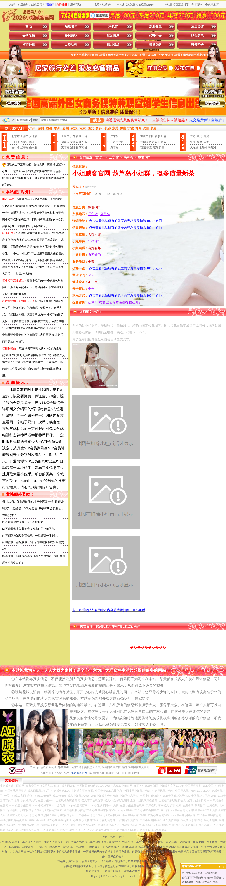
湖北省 (74, 147)
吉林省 (16, 147)
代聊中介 (155, 35)
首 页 (29, 26)
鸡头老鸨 (197, 35)
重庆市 (144, 136)
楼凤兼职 (71, 35)
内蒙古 (24, 141)
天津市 (24, 136)
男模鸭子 (197, 44)
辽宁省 (24, 147)
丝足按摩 (113, 35)
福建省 (65, 141)
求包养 (113, 26)
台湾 (206, 136)
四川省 (153, 136)
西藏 (143, 147)
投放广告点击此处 (113, 836)
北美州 (203, 147)
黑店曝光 (71, 26)
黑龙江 (33, 141)
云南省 (144, 141)
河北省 (33, 136)
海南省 (114, 147)
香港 (192, 136)
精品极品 (113, 44)
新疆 (161, 147)
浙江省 (83, 136)
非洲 (206, 141)
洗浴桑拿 (155, 26)
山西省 (16, 141)
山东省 (33, 147)
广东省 (114, 136)
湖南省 (65, 147)
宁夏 (149, 147)
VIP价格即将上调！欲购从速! (199, 872)
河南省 (83, 147)
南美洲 (212, 147)
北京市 (16, 136)
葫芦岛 (128, 157)
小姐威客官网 (79, 772)
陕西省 (153, 141)
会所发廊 (28, 35)
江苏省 (74, 136)
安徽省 (74, 141)
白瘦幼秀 (71, 44)
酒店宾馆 (197, 26)
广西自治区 (117, 141)
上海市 (65, 136)
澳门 (199, 136)
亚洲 (192, 141)
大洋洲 (194, 147)
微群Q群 (155, 44)
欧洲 (199, 141)
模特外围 (28, 44)
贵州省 (162, 136)
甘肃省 (162, 141)
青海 (155, 147)
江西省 (83, 141)
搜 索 (97, 120)
